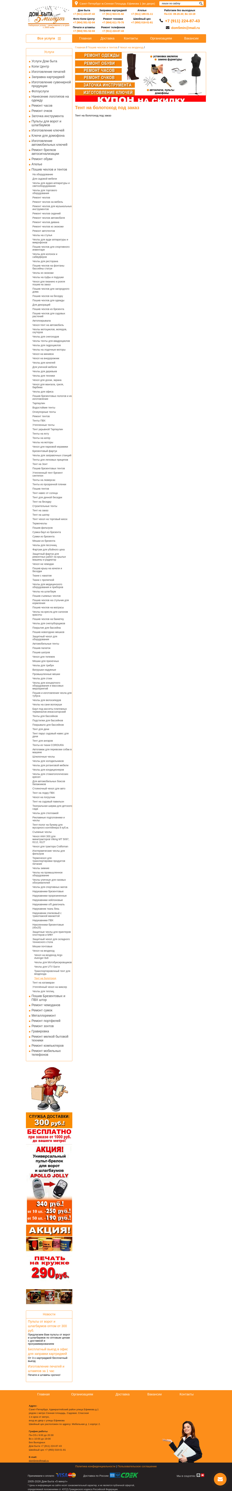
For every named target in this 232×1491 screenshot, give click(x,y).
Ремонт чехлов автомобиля (48, 217)
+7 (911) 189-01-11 (142, 13)
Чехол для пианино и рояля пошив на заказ (48, 283)
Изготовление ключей (48, 130)
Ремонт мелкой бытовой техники (50, 1038)
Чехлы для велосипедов (46, 700)
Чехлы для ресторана (45, 261)
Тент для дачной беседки (47, 497)
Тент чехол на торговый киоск (49, 519)
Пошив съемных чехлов (46, 595)
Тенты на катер (41, 438)
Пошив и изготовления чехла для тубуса (52, 694)
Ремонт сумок (42, 1010)
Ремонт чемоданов (46, 1005)
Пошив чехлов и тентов (49, 169)
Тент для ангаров (42, 740)
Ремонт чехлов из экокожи (48, 226)
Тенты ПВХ (38, 420)
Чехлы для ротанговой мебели (50, 765)
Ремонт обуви (42, 159)
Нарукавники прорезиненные (49, 895)
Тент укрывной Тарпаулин (47, 429)
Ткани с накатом (42, 575)
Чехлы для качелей (43, 362)
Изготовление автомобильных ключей (49, 142)
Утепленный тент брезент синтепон (47, 474)
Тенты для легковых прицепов (50, 459)
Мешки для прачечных (45, 661)
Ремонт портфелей (46, 1021)
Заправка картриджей (48, 77)
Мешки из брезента (43, 540)
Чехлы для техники (43, 375)
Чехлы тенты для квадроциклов (51, 340)
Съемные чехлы (42, 832)
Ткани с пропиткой (43, 579)
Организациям (161, 38)
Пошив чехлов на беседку (47, 296)
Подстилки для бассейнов (47, 720)
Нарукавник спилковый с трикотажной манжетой (47, 914)
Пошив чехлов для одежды (48, 300)
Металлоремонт (44, 1015)
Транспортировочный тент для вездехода (52, 972)
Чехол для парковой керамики (50, 446)
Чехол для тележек (43, 656)
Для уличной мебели (44, 367)
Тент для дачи (40, 729)
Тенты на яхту (40, 433)
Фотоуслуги (40, 91)
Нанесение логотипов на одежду (50, 98)
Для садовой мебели (44, 178)
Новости (49, 1314)
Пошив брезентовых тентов (48, 468)
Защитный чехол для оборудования (44, 638)
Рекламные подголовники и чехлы (48, 819)
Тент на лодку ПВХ (43, 792)
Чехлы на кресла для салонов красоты (50, 613)
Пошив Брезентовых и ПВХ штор (48, 998)
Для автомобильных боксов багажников (48, 783)
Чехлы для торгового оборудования (44, 192)
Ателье (37, 164)
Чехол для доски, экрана (46, 380)
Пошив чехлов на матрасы (48, 607)
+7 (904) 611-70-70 (113, 22)
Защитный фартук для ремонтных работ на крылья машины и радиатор (49, 556)
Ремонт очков (42, 111)
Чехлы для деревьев (44, 371)
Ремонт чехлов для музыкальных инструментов (52, 208)
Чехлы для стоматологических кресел (50, 775)
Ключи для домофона (48, 135)
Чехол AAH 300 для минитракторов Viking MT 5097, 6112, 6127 (50, 839)
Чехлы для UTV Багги (47, 966)
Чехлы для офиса (42, 391)
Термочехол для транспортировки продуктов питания (48, 861)
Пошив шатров (41, 652)
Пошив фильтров (42, 527)
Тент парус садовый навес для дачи (50, 735)
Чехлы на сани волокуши (47, 704)
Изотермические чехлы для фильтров (48, 852)
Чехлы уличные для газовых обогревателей (49, 881)
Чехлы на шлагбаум (44, 591)
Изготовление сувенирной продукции (51, 84)
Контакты (131, 38)
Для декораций (41, 304)
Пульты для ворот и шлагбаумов (46, 123)
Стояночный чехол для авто (48, 788)
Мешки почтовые (42, 946)
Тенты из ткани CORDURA (48, 745)
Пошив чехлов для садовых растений (48, 315)
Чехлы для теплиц (43, 991)
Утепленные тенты (43, 424)
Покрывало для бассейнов (48, 724)
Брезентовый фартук (44, 451)
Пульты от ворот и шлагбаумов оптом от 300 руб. (47, 1326)
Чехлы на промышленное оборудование (47, 874)
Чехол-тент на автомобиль (48, 325)
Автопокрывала (41, 320)
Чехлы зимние (40, 868)
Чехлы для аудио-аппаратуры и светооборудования (51, 184)
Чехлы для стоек (42, 678)
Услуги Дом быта (44, 61)
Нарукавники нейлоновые (47, 900)
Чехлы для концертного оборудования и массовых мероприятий (47, 685)
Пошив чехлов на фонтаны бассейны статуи (48, 267)
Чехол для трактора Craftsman (50, 846)
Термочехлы (39, 523)
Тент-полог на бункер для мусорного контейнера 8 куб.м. (50, 826)
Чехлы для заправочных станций (51, 455)
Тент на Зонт (39, 464)
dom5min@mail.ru (185, 28)
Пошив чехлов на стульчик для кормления (50, 602)
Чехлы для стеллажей (45, 813)
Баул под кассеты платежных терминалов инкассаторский (49, 710)
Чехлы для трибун (43, 665)
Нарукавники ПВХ (42, 920)
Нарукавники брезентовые (48, 891)
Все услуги (49, 38)
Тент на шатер (40, 514)
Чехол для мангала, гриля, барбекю (48, 386)
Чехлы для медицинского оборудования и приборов (47, 586)
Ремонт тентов (41, 416)
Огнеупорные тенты (44, 411)
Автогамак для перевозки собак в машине (52, 751)
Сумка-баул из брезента (46, 532)
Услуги (49, 52)
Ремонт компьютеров (48, 1045)
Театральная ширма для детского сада (52, 807)
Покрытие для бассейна (46, 627)
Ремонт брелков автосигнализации (45, 152)
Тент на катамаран (43, 982)
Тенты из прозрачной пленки (49, 484)
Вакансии (191, 38)
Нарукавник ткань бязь (45, 908)
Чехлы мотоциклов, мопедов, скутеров (49, 331)
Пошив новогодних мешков (48, 632)
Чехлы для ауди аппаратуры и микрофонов (50, 241)
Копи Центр (40, 66)
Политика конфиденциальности (95, 1466)
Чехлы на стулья (42, 235)
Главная (85, 38)
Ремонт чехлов (41, 197)
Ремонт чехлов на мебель (47, 201)
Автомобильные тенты (45, 643)
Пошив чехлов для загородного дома (50, 290)
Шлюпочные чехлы (43, 756)
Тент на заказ (40, 510)
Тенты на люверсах (43, 480)
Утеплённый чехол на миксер (49, 986)
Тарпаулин (38, 403)
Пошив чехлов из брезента (48, 309)
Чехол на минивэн (43, 354)
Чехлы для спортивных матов (49, 887)
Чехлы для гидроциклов (46, 345)
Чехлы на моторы (42, 442)
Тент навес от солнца (45, 493)
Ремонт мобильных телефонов (46, 1052)
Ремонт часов (42, 105)
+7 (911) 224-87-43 (84, 13)
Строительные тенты (44, 506)
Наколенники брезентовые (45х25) (48, 926)
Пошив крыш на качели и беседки (47, 570)
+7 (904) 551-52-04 (84, 22)
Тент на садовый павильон (48, 801)
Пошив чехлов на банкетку (48, 619)
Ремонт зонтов (43, 1026)
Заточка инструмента (48, 116)
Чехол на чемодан (43, 564)
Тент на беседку (41, 501)
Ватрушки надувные (44, 669)
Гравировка (40, 1031)
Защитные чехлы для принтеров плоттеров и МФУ (51, 933)
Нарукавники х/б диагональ (48, 904)
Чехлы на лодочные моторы (49, 349)
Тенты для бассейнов (45, 716)
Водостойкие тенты (43, 407)
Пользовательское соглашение (137, 1466)
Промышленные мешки (46, 674)
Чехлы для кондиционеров (48, 769)
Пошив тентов (40, 488)
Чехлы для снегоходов (45, 336)
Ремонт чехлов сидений (46, 213)
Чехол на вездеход (43, 950)
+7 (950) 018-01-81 (142, 22)
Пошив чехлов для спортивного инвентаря (51, 248)
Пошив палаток (41, 648)
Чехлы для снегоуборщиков (48, 623)
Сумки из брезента (43, 536)
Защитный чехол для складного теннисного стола (51, 940)
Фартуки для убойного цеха (48, 549)
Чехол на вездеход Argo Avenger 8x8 (48, 956)
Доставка (107, 38)
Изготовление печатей (48, 72)
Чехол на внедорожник (45, 358)
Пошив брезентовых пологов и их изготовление (52, 397)
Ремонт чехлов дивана (45, 222)
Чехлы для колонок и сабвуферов (44, 255)
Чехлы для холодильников (48, 761)
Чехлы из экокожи (42, 272)
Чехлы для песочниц (44, 545)
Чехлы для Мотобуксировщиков (53, 962)
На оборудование (42, 174)
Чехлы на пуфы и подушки (48, 277)
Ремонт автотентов (43, 230)
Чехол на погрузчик (43, 797)
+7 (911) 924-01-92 (113, 13)
